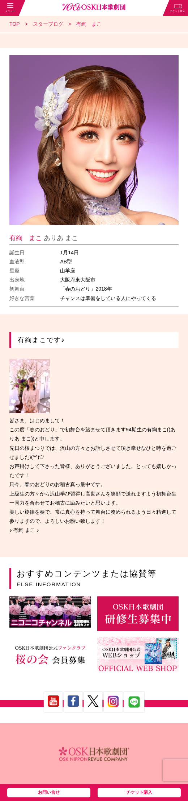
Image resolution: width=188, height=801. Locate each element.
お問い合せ (49, 792)
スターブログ (48, 24)
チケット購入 (139, 792)
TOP (14, 24)
